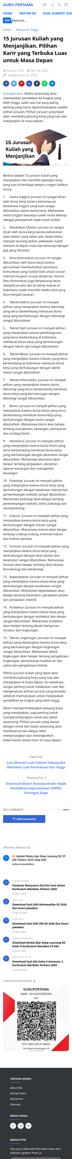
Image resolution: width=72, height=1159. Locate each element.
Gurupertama (13, 93)
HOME (7, 13)
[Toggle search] (59, 4)
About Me (16, 1088)
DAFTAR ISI (27, 13)
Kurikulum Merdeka (22, 938)
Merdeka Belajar (20, 881)
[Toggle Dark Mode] (53, 5)
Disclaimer (16, 1099)
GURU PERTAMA (18, 4)
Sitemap (15, 1104)
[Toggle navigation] (66, 5)
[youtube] (28, 1126)
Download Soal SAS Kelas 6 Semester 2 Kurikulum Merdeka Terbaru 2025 (37, 963)
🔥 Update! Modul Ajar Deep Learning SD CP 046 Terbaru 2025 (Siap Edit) (38, 858)
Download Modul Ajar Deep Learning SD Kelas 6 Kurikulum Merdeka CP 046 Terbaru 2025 (38, 946)
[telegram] (21, 1126)
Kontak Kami (18, 1093)
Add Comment (24, 819)
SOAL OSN (17, 900)
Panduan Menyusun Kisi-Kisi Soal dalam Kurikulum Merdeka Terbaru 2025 (38, 887)
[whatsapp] (45, 4)
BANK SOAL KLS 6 (21, 957)
